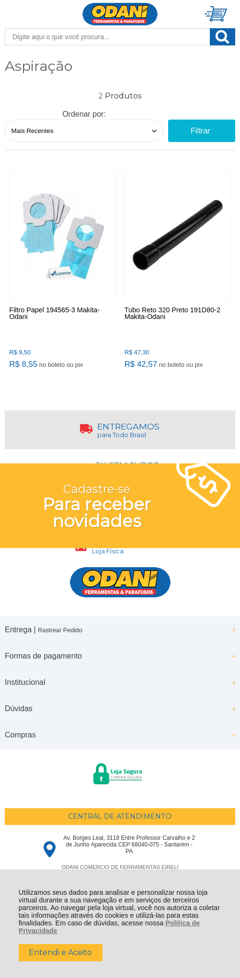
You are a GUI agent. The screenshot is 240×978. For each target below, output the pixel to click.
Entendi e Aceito (60, 952)
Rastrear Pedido (60, 630)
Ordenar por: (84, 114)
